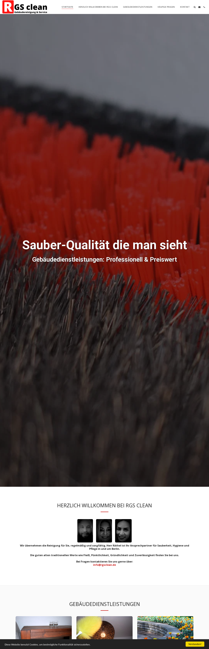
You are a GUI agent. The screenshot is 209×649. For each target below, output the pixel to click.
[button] (194, 7)
